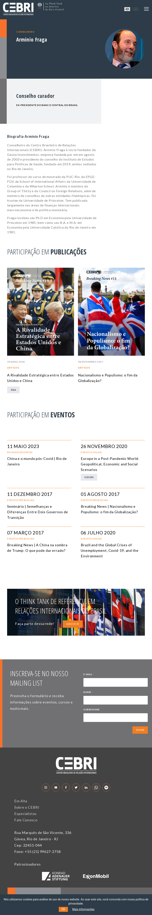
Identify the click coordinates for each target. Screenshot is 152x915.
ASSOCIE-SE (72, 623)
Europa (89, 477)
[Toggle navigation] (146, 9)
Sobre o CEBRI (26, 807)
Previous (122, 252)
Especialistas (25, 813)
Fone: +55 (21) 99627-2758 (37, 851)
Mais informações (83, 909)
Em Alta (20, 801)
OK (63, 909)
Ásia (13, 389)
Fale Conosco (25, 820)
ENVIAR (140, 729)
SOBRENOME (91, 709)
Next (140, 252)
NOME (88, 692)
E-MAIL (88, 675)
